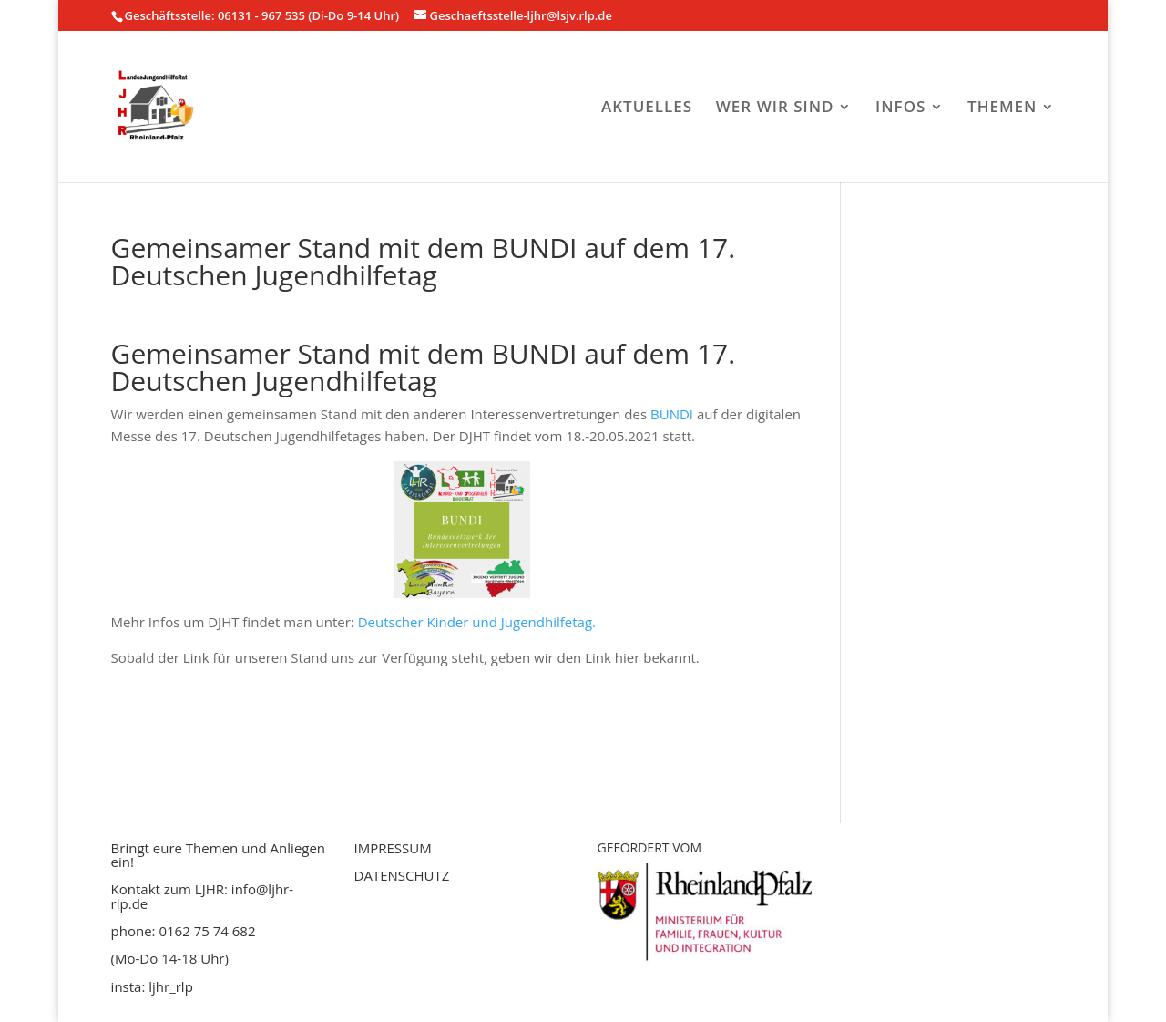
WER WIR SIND (775, 108)
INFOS (900, 108)
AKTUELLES (646, 108)
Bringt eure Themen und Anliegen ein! (218, 855)
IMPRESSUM (393, 848)
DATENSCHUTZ (402, 875)
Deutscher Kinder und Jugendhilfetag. (477, 622)
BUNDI (671, 414)
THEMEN (1002, 108)
